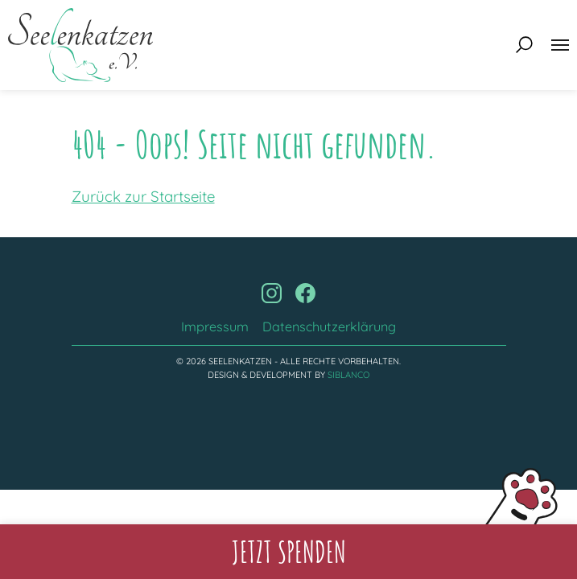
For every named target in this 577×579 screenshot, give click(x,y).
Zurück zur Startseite (143, 196)
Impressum (215, 326)
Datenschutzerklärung (329, 326)
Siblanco (348, 374)
